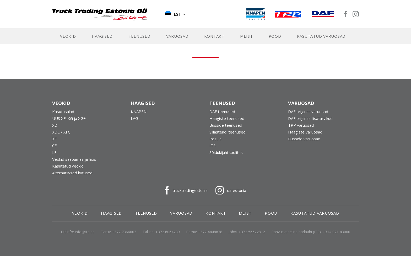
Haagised (102, 36)
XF (54, 139)
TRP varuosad (301, 125)
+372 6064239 (167, 232)
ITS (212, 146)
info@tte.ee (85, 232)
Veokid (68, 36)
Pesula (215, 139)
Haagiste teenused (226, 118)
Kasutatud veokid (68, 166)
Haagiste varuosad (305, 132)
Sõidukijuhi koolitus (226, 152)
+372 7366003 (124, 232)
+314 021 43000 (336, 232)
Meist (246, 36)
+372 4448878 (210, 232)
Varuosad (177, 36)
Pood (275, 36)
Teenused (139, 36)
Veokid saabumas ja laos (74, 159)
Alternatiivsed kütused (72, 173)
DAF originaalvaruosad (308, 112)
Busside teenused (225, 125)
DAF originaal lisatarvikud (310, 118)
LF (54, 152)
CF (54, 146)
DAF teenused (222, 112)
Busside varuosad (304, 139)
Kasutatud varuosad (321, 36)
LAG (134, 118)
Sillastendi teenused (227, 132)
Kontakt (214, 36)
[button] (175, 14)
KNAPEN (139, 112)
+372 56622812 (252, 232)
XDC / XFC (61, 132)
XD (54, 125)
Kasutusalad (63, 112)
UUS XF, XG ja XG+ (69, 118)
